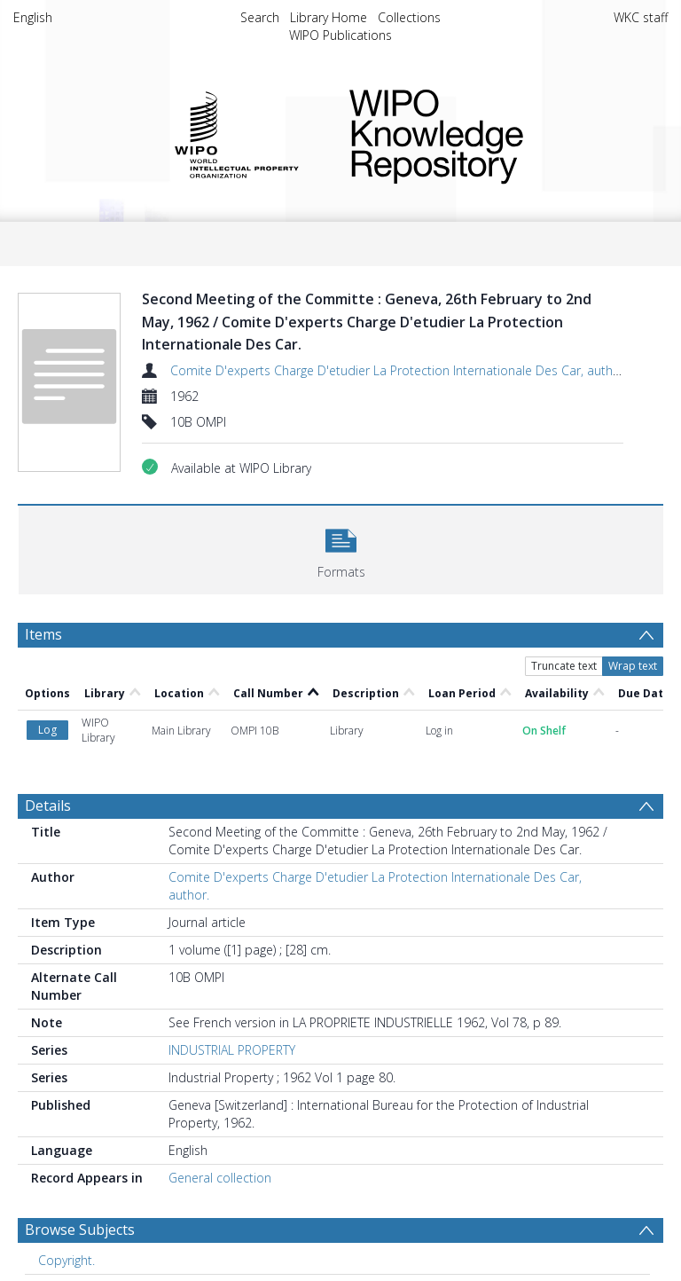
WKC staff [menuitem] (641, 17)
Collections (409, 17)
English (32, 17)
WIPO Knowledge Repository (494, 133)
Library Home (328, 17)
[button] (341, 548)
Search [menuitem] (259, 17)
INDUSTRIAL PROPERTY (231, 1049)
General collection (219, 1177)
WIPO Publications (340, 35)
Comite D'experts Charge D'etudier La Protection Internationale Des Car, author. (399, 370)
